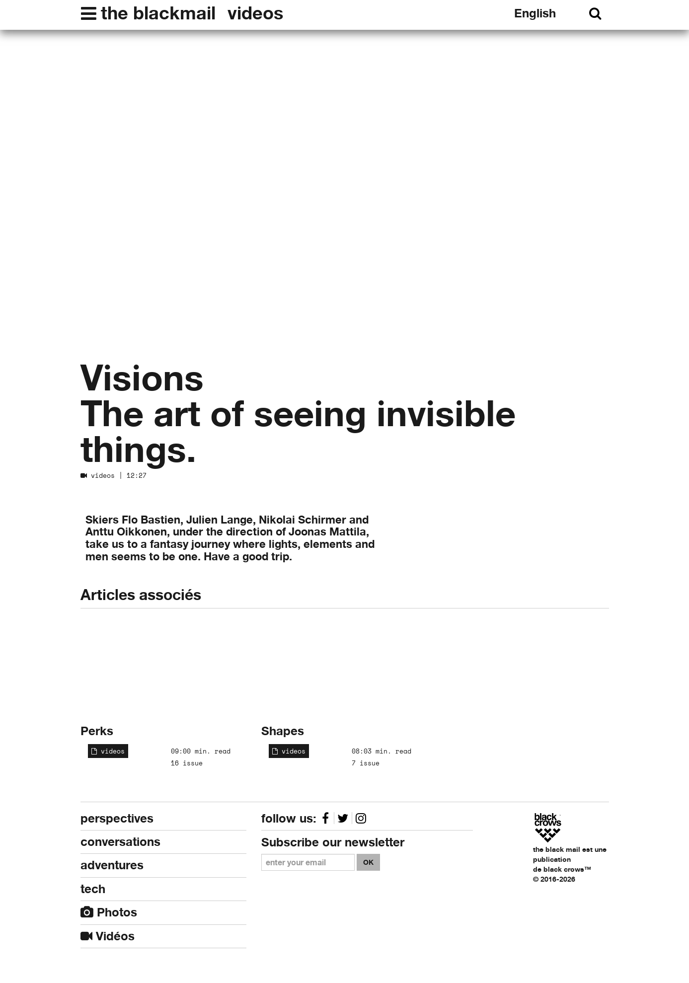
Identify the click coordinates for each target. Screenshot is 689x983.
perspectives (116, 818)
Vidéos (107, 936)
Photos (108, 912)
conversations (120, 841)
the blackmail (158, 13)
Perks (96, 731)
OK (368, 862)
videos (255, 13)
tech (92, 889)
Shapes (282, 731)
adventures (112, 865)
